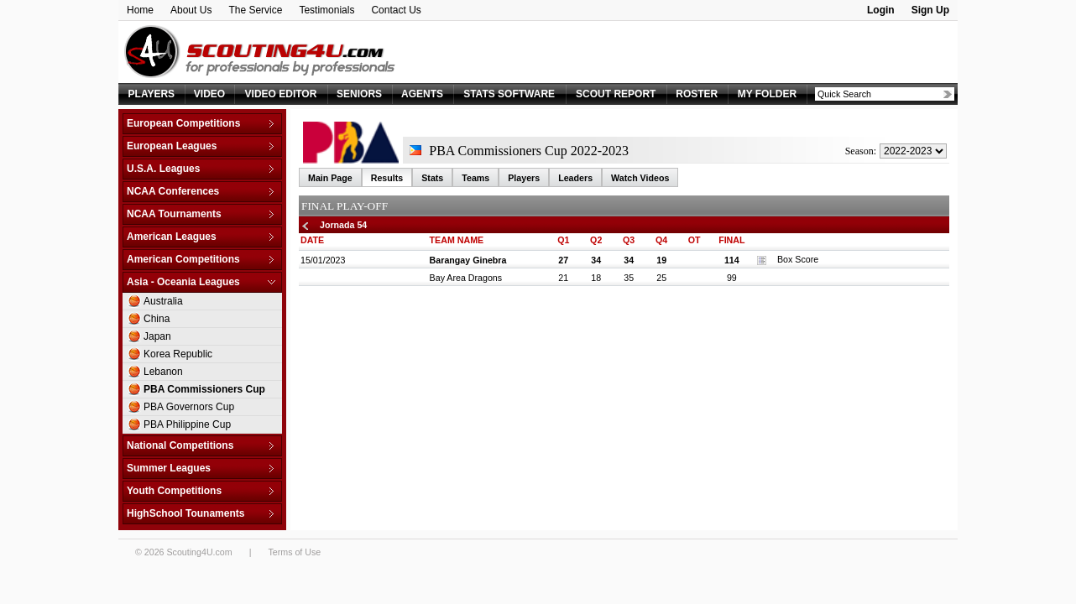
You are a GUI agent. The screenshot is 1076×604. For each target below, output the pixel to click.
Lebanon (163, 372)
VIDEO (209, 94)
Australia (163, 301)
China (157, 319)
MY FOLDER (767, 94)
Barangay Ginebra (468, 260)
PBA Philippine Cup (187, 424)
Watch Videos (640, 178)
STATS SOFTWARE (509, 94)
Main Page (330, 178)
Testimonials (326, 10)
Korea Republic (178, 354)
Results (387, 178)
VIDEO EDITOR (281, 94)
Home (140, 10)
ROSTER (697, 94)
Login (881, 10)
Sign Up (930, 10)
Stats (432, 178)
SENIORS (359, 94)
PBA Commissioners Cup (204, 389)
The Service (255, 10)
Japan (157, 336)
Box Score (787, 259)
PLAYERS (151, 94)
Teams (475, 178)
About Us (191, 10)
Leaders (575, 178)
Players (524, 178)
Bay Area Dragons (466, 278)
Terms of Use (294, 552)
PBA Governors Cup (189, 407)
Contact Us (395, 10)
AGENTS (422, 94)
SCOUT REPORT (616, 94)
